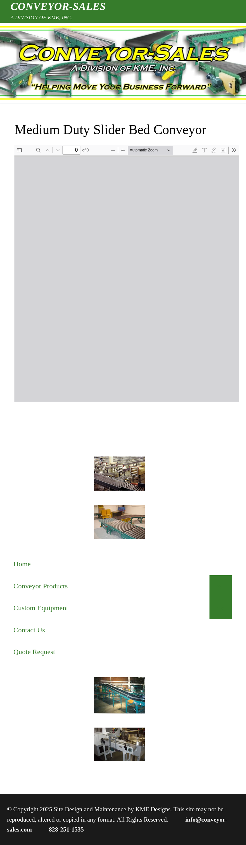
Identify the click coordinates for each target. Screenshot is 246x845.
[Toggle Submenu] (220, 586)
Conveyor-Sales (58, 6)
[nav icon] (23, 63)
